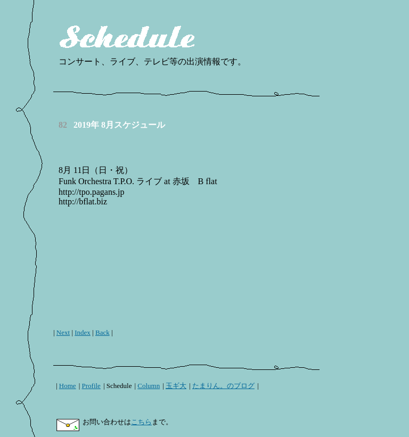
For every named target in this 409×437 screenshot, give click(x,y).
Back (102, 332)
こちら (141, 422)
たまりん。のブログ (223, 386)
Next (63, 332)
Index (83, 332)
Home (67, 386)
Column (148, 386)
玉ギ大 (176, 386)
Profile (91, 386)
